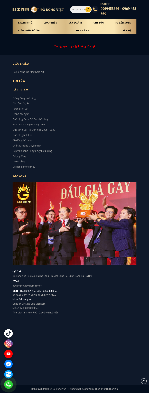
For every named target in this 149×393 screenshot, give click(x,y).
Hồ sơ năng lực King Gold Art (28, 71)
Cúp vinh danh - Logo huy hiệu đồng (32, 150)
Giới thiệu (50, 22)
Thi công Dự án (21, 103)
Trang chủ (25, 22)
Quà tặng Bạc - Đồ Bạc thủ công (30, 119)
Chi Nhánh (81, 30)
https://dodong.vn (22, 299)
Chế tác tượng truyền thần (27, 145)
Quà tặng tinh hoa (22, 135)
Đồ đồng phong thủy (24, 166)
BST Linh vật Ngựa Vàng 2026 (29, 124)
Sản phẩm (75, 22)
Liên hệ (126, 30)
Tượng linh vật (20, 108)
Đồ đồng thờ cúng (22, 140)
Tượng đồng (19, 156)
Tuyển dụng (123, 22)
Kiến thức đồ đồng (30, 30)
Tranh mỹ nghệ (21, 113)
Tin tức (98, 22)
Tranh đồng (19, 161)
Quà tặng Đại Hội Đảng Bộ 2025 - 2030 (34, 129)
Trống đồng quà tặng (24, 98)
